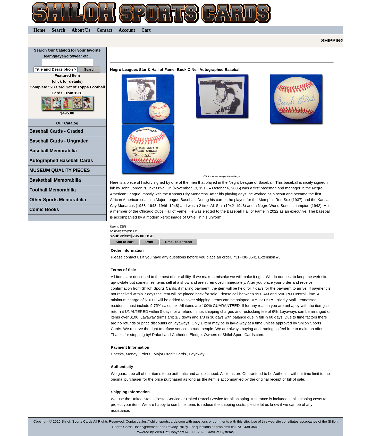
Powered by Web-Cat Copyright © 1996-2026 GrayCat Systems (186, 432)
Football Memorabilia (52, 189)
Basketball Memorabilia (55, 180)
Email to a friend (178, 242)
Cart (146, 30)
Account (127, 30)
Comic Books (44, 209)
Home (39, 30)
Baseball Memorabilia (53, 150)
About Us (81, 30)
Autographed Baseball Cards (61, 160)
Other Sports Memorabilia (57, 199)
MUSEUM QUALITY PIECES (59, 170)
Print (149, 242)
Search (58, 30)
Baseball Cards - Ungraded (59, 141)
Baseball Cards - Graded (56, 131)
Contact (104, 30)
